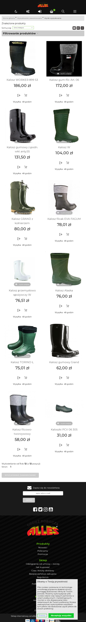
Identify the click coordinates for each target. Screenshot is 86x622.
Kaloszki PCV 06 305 (64, 429)
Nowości (42, 547)
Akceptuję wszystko (61, 615)
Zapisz (29, 500)
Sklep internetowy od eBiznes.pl (26, 616)
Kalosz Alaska (64, 290)
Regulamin (43, 577)
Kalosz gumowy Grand (64, 362)
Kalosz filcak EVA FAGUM (64, 219)
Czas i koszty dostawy (42, 570)
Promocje (43, 554)
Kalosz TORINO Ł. (22, 362)
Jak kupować (43, 567)
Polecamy (42, 551)
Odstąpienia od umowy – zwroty (43, 564)
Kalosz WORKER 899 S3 (22, 79)
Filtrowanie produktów (19, 33)
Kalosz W (64, 147)
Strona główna (9, 18)
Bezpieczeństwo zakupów (42, 574)
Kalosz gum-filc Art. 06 (64, 79)
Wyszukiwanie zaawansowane (29, 18)
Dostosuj (42, 615)
